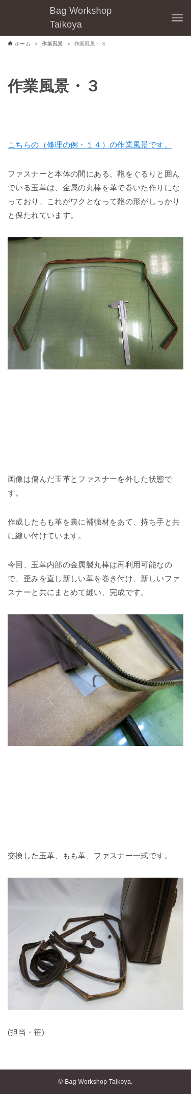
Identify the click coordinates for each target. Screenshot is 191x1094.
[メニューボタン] (177, 18)
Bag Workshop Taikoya (81, 18)
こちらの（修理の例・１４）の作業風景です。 (90, 144)
